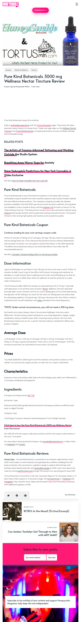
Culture (34, 70)
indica (39, 300)
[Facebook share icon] (17, 495)
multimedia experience (20, 125)
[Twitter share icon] (8, 495)
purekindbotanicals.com (53, 441)
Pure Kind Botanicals (24, 131)
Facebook (11, 444)
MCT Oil (31, 395)
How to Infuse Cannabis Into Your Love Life (30, 181)
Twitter (22, 444)
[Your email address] (35, 557)
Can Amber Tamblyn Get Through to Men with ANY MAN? (32, 533)
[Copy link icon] (25, 495)
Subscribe (51, 557)
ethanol (7, 213)
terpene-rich (48, 207)
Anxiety (8, 70)
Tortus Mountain (44, 125)
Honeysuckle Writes (23, 86)
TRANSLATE (40, 10)
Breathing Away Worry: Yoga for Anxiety (29, 162)
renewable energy (41, 468)
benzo (45, 289)
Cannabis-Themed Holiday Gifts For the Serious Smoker (35, 254)
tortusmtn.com (53, 479)
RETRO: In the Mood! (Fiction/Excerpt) (46, 511)
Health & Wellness (21, 70)
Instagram (8, 482)
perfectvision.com (25, 471)
